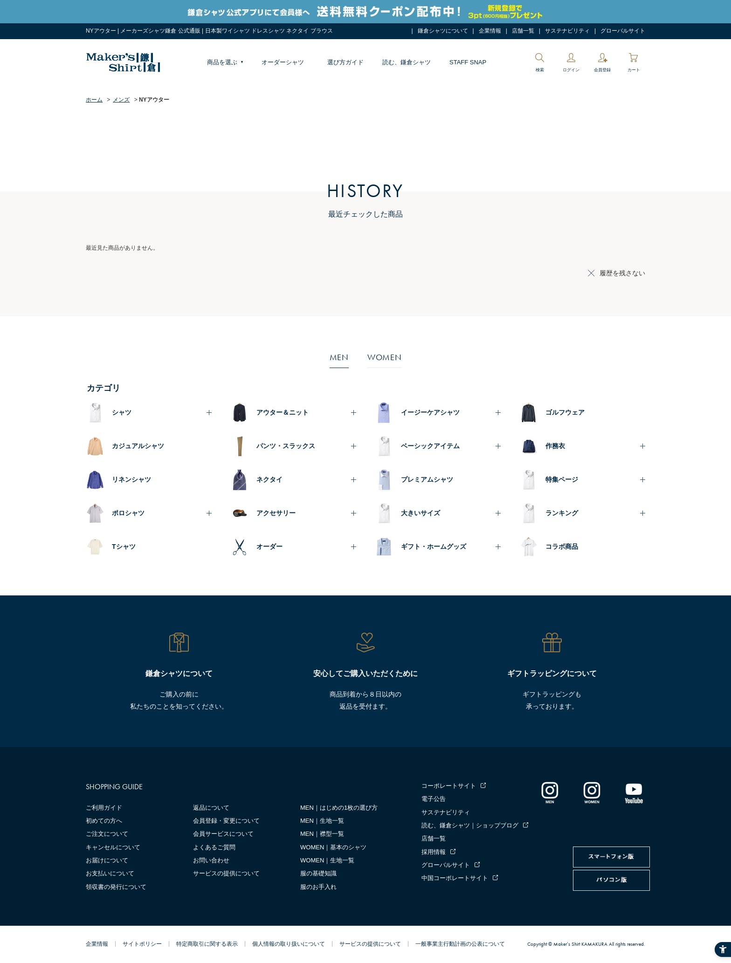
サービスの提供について (226, 873)
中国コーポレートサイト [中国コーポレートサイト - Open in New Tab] (454, 877)
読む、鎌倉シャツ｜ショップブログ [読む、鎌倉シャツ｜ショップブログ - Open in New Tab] (469, 825)
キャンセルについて (113, 847)
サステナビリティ (567, 30)
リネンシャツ (131, 479)
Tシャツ (124, 546)
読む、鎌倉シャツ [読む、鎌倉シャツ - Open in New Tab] (406, 62)
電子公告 (433, 798)
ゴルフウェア (565, 412)
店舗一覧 (523, 30)
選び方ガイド (345, 62)
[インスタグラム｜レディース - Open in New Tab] (591, 792)
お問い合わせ (211, 860)
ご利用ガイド (104, 807)
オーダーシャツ (283, 62)
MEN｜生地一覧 (322, 820)
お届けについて (107, 860)
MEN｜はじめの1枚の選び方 (339, 807)
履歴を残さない (622, 273)
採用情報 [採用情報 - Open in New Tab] (433, 851)
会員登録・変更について (226, 820)
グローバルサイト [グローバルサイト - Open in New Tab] (622, 30)
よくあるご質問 (214, 847)
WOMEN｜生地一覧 (327, 860)
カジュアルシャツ (138, 446)
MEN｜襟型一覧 (322, 833)
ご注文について (107, 833)
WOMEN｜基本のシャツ (333, 847)
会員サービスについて (223, 833)
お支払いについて (110, 873)
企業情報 (490, 30)
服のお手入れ (318, 886)
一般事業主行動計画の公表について (460, 944)
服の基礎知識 (318, 873)
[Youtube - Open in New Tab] (633, 792)
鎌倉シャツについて (443, 30)
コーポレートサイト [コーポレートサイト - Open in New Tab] (448, 785)
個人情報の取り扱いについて (288, 944)
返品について (211, 807)
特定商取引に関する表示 (207, 944)
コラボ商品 (561, 546)
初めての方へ (104, 820)
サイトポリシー (142, 944)
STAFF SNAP (467, 62)
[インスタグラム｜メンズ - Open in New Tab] (549, 792)
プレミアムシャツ (427, 479)
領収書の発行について (116, 886)
